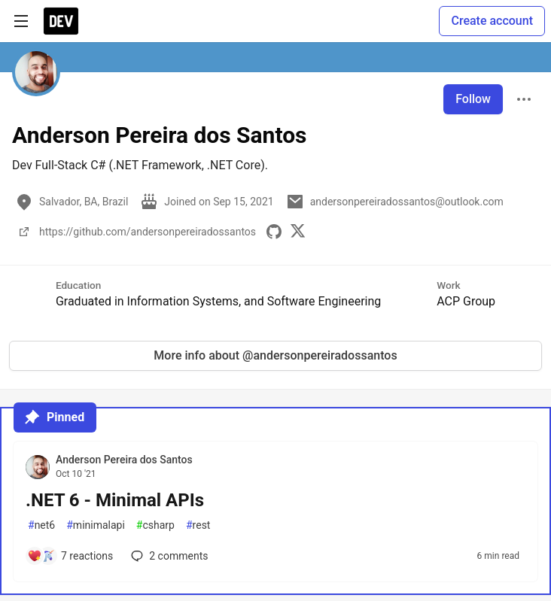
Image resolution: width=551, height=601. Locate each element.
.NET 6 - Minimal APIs (115, 500)
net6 (41, 525)
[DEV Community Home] (61, 21)
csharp (155, 525)
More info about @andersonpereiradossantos (275, 355)
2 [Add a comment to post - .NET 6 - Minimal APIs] (168, 556)
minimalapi (95, 525)
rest (198, 525)
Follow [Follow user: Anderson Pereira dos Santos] (473, 99)
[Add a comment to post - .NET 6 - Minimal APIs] (70, 555)
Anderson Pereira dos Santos (124, 460)
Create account (492, 21)
